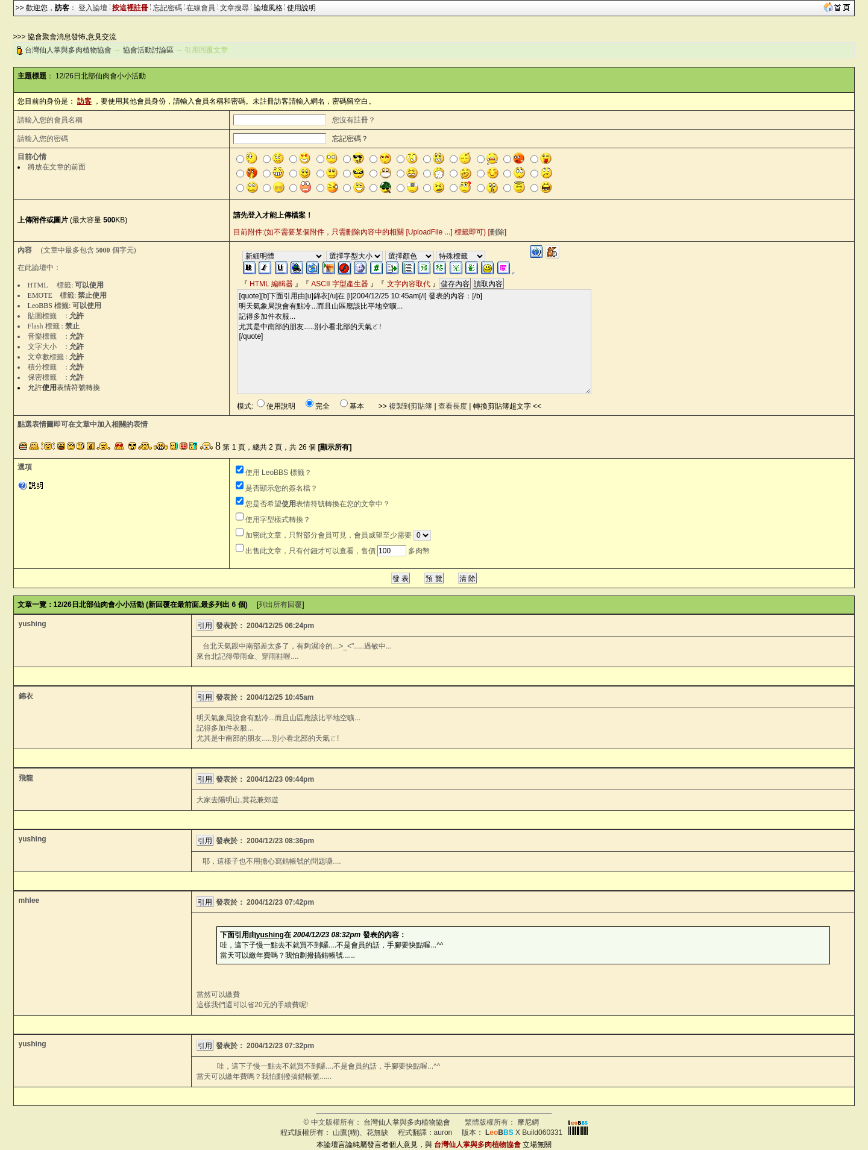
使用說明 (301, 8)
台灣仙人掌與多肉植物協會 (68, 50)
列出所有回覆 (280, 604)
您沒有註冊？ (354, 120)
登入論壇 (92, 8)
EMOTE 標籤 (51, 295)
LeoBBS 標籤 (48, 305)
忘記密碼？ (350, 138)
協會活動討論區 (148, 50)
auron (443, 1132)
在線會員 (200, 8)
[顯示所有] (334, 447)
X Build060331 (523, 1132)
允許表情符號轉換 (64, 387)
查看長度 (452, 406)
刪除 (497, 232)
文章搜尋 (234, 8)
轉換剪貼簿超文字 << (507, 406)
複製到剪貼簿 (410, 406)
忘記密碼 (167, 8)
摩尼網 (528, 1122)
